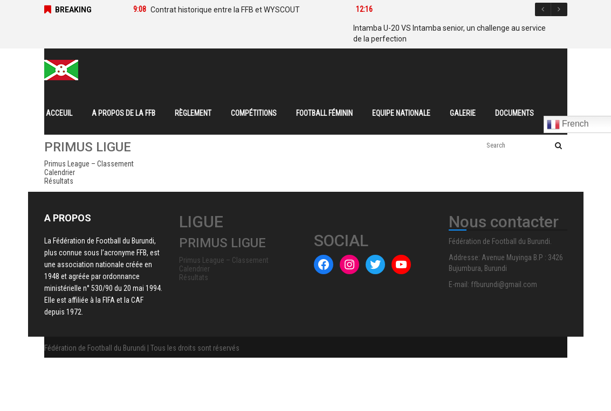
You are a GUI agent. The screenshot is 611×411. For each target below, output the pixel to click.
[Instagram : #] (349, 264)
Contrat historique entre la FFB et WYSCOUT (225, 9)
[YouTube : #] (401, 264)
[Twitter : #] (375, 264)
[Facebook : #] (323, 264)
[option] (228, 9)
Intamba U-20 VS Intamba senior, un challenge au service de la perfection (449, 33)
